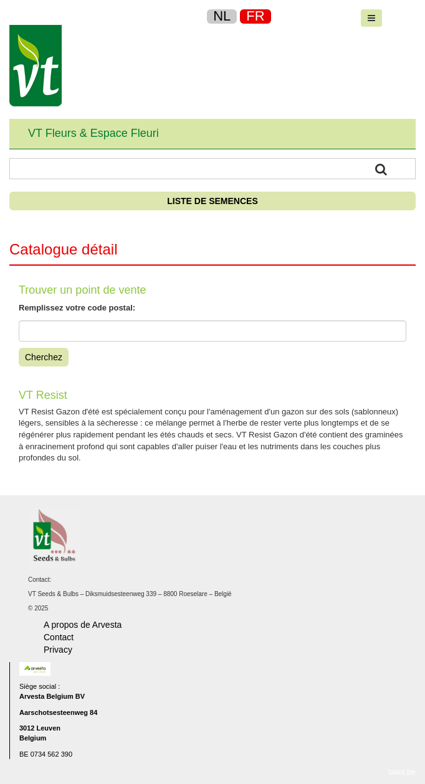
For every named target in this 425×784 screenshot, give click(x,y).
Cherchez (43, 357)
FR (255, 16)
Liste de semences (212, 201)
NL (222, 16)
